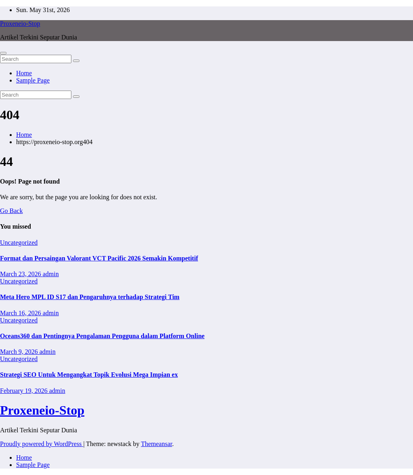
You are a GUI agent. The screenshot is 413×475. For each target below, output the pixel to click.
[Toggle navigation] (3, 53)
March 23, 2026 (21, 274)
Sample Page (33, 80)
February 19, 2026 (24, 390)
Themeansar (156, 443)
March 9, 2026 (20, 351)
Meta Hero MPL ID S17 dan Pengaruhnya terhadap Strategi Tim (89, 296)
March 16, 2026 (21, 313)
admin (51, 274)
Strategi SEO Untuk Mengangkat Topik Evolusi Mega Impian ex (89, 374)
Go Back (11, 210)
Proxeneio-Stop (20, 23)
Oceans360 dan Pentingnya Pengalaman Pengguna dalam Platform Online (102, 335)
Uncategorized (19, 242)
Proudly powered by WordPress (41, 443)
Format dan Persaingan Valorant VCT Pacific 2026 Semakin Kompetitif (99, 258)
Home (24, 73)
